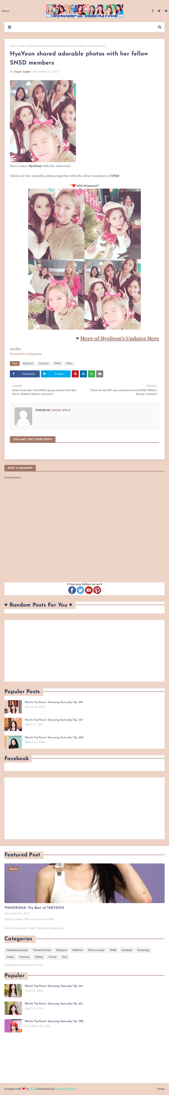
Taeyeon (24, 957)
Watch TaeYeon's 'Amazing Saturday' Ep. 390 (54, 1021)
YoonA (53, 957)
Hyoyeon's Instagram (26, 354)
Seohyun (127, 950)
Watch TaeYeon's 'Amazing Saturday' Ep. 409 (54, 737)
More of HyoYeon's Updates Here (119, 338)
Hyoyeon (28, 363)
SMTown (77, 950)
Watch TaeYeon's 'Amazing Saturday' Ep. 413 (54, 1003)
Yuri (64, 957)
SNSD (57, 363)
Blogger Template (65, 1089)
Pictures (44, 363)
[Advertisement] (84, 651)
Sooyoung (143, 950)
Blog (32, 1089)
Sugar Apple (22, 71)
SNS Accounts (96, 950)
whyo (23, 46)
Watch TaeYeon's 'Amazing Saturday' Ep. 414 (54, 986)
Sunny (10, 957)
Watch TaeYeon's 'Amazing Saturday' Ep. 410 (54, 702)
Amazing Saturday (17, 950)
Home (13, 46)
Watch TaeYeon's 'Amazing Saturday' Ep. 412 (54, 719)
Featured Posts (42, 950)
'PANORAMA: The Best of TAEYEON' (34, 908)
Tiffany (39, 957)
